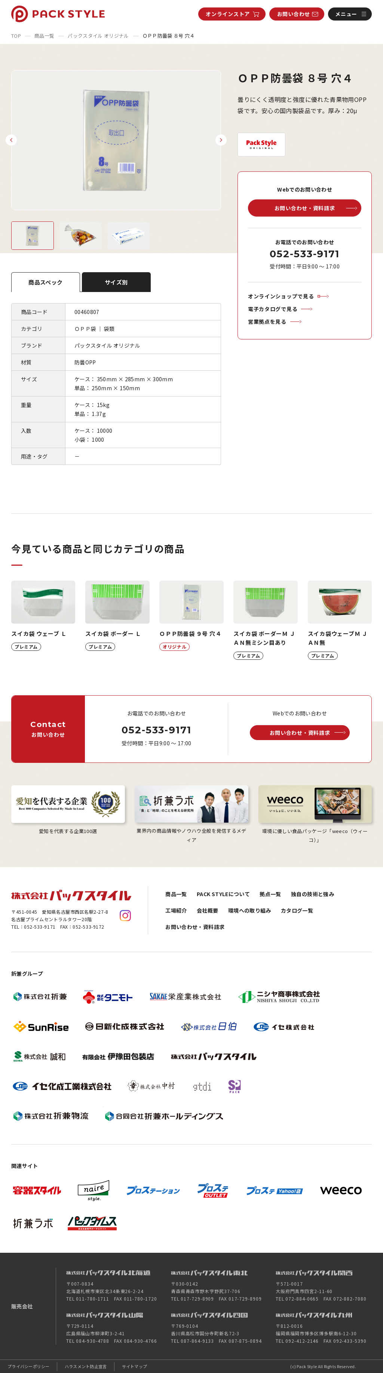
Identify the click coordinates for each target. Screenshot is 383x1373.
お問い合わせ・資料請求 (194, 927)
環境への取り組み (249, 910)
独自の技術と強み (312, 894)
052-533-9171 (305, 254)
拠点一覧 (270, 894)
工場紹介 (176, 910)
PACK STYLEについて (223, 894)
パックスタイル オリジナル (98, 35)
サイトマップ (134, 1366)
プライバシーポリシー (28, 1366)
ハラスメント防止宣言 (86, 1366)
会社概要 (207, 910)
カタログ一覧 (297, 910)
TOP (16, 35)
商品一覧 (44, 35)
